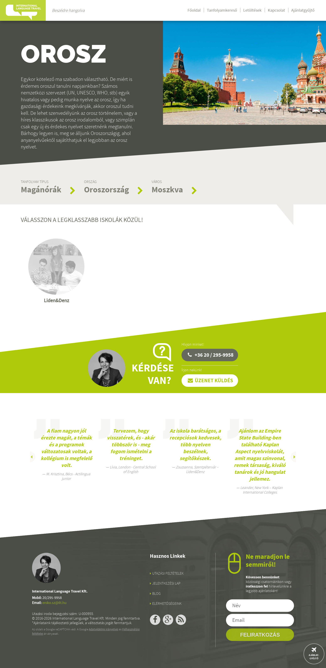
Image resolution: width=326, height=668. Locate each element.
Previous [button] (30, 457)
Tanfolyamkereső (222, 10)
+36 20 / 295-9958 (214, 354)
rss (181, 620)
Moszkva (167, 189)
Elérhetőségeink (167, 603)
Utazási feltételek (168, 573)
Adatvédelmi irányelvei (103, 629)
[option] (66, 450)
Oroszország (106, 189)
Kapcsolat (276, 10)
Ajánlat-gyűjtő (314, 656)
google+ (168, 620)
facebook (155, 620)
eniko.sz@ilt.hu (54, 602)
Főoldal (194, 10)
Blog (156, 593)
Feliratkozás (260, 635)
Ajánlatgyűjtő (303, 10)
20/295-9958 (52, 597)
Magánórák (41, 189)
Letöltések (252, 10)
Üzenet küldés (214, 380)
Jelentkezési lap (166, 583)
